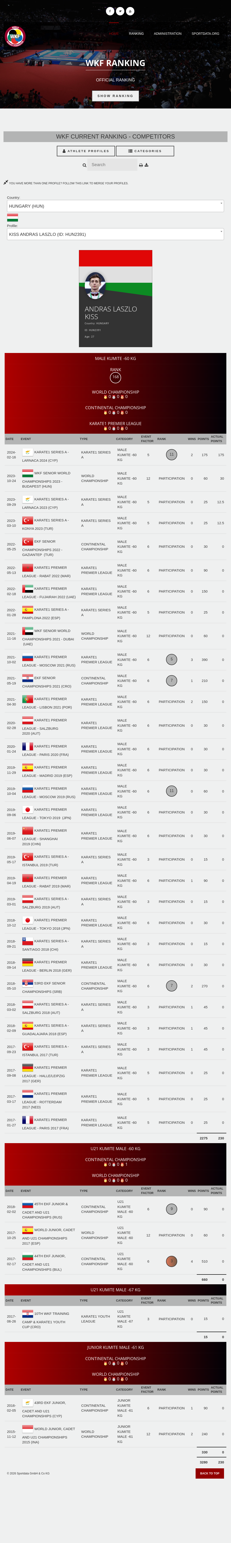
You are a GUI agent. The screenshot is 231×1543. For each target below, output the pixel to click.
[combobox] (115, 206)
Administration (168, 33)
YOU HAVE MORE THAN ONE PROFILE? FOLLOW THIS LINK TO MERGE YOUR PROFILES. (65, 183)
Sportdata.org (205, 33)
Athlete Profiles (86, 151)
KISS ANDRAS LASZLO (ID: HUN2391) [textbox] (47, 234)
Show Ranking (116, 96)
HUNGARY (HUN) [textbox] (26, 206)
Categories (145, 151)
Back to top (209, 1473)
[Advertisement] (115, 1509)
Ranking (136, 33)
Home (114, 33)
